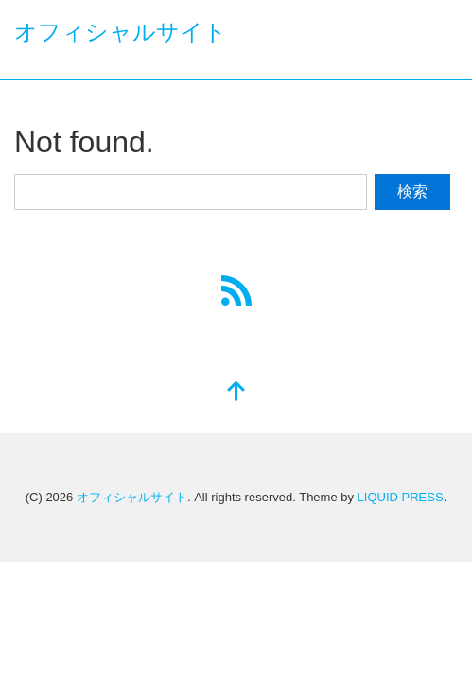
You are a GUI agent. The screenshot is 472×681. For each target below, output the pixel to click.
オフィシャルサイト (120, 31)
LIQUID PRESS (401, 497)
